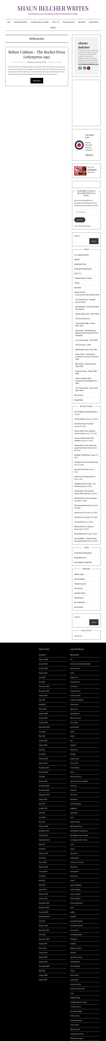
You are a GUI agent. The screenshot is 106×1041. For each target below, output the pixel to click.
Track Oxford (74, 1025)
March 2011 (42, 948)
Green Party (74, 763)
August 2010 (43, 957)
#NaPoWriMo (74, 655)
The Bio (77, 283)
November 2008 (44, 966)
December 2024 (44, 686)
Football (72, 754)
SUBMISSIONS (75, 998)
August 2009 (43, 962)
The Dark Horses (75, 1007)
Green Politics (74, 768)
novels (72, 849)
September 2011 (44, 939)
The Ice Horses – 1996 (83, 345)
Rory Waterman (79, 602)
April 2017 (42, 849)
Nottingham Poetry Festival (79, 835)
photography (74, 871)
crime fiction (74, 704)
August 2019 (43, 799)
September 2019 (44, 795)
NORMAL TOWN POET (82, 455)
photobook (73, 867)
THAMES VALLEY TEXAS (39, 22)
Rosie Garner (78, 607)
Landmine (73, 790)
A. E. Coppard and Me (81, 255)
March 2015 (42, 889)
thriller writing (74, 1016)
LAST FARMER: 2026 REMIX (84, 412)
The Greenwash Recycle (82, 505)
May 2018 (42, 822)
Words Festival (75, 1029)
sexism (72, 970)
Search (77, 236)
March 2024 (42, 709)
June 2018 (42, 817)
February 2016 (43, 867)
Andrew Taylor (79, 574)
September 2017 (44, 840)
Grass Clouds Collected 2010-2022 (87, 295)
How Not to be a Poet (81, 469)
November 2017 (44, 831)
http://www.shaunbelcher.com (88, 64)
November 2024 (44, 691)
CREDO (53, 28)
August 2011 (43, 943)
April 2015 (42, 885)
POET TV (55, 22)
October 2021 (43, 772)
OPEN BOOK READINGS (83, 269)
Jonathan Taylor (79, 593)
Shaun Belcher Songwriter (83, 562)
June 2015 (42, 876)
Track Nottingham (76, 1020)
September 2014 (44, 916)
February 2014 (43, 925)
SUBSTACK (89, 155)
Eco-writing (74, 722)
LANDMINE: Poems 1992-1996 (86, 349)
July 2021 (42, 777)
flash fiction (74, 749)
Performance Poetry (76, 862)
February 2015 (43, 894)
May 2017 (42, 844)
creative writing (75, 695)
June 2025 (42, 677)
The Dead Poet (79, 522)
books (72, 673)
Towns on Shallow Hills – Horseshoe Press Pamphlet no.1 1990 (86, 380)
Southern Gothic (75, 984)
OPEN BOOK (93, 22)
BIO (9, 22)
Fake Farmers (78, 512)
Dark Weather (74, 713)
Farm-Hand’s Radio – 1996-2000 (86, 340)
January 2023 (43, 740)
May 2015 (42, 880)
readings (73, 943)
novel (72, 844)
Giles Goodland (79, 579)
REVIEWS (81, 22)
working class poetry (77, 1034)
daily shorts (74, 709)
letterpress (74, 799)
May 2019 (42, 804)
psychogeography (76, 934)
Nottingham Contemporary (79, 831)
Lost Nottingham (75, 804)
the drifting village (76, 1011)
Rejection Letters (76, 948)
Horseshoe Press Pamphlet (79, 781)
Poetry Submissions (76, 903)
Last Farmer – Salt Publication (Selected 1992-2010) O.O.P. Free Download (86, 333)
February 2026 (43, 659)
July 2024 (42, 700)
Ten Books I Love (80, 517)
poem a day (74, 876)
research (73, 952)
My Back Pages (75, 822)
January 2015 (43, 898)
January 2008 (43, 975)
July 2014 (42, 921)
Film (71, 740)
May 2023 (42, 736)
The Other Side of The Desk (83, 424)
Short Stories (78, 395)
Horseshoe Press (75, 777)
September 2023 (44, 727)
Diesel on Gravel (75, 718)
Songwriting (78, 400)
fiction (72, 736)
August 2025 (43, 673)
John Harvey (78, 588)
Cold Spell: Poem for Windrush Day (86, 462)
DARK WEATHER (20, 22)
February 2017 (43, 853)
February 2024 (43, 713)
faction (72, 731)
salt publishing (75, 962)
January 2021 (43, 781)
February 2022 (43, 758)
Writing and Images (76, 1038)
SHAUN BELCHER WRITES (53, 8)
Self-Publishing (75, 966)
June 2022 (42, 754)
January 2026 (43, 664)
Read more (37, 81)
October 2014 (43, 912)
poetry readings (75, 889)
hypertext (73, 786)
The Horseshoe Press (82, 318)
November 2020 (44, 790)
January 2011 (43, 952)
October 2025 (43, 668)
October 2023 (43, 722)
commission (74, 686)
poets (72, 907)
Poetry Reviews (75, 898)
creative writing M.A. (77, 700)
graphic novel (74, 758)
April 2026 (42, 655)
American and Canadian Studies (80, 664)
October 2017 (43, 835)
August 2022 (43, 745)
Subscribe (79, 220)
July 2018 (42, 813)
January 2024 (43, 718)
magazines (73, 808)
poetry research (75, 894)
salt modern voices (76, 957)
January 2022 (43, 763)
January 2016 (43, 871)
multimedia (73, 813)
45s (71, 659)
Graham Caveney (80, 584)
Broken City (74, 677)
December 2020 (44, 786)
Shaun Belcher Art (80, 558)
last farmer (73, 795)
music (72, 817)
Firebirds (73, 745)
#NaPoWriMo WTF (81, 534)
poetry (72, 880)
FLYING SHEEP (79, 419)
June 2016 (42, 858)
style (72, 993)
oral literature (74, 858)
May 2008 (42, 970)
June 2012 (42, 934)
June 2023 (42, 731)
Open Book (74, 853)
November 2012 (44, 930)
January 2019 (43, 808)
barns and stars (75, 668)
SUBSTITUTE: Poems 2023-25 (84, 476)
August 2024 (43, 695)
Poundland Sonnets (76, 925)
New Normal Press (76, 826)
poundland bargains (76, 921)
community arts (75, 691)
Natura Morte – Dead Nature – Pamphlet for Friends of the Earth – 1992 (87, 356)
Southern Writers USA (77, 989)
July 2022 (42, 749)
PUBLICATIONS (69, 22)
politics (72, 912)
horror (72, 772)
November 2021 (44, 768)
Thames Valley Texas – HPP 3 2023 (87, 314)
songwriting (74, 980)
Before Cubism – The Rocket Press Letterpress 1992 (36, 54)
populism (73, 916)
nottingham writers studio (78, 840)
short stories (74, 975)
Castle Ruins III (75, 682)
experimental (74, 727)
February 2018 (43, 826)
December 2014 (44, 903)
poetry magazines (76, 885)
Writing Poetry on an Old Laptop (85, 498)
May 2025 (42, 682)
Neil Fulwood (78, 598)
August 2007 (43, 980)
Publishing (73, 939)
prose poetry (74, 930)
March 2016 (42, 862)
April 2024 (42, 704)
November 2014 (44, 907)
